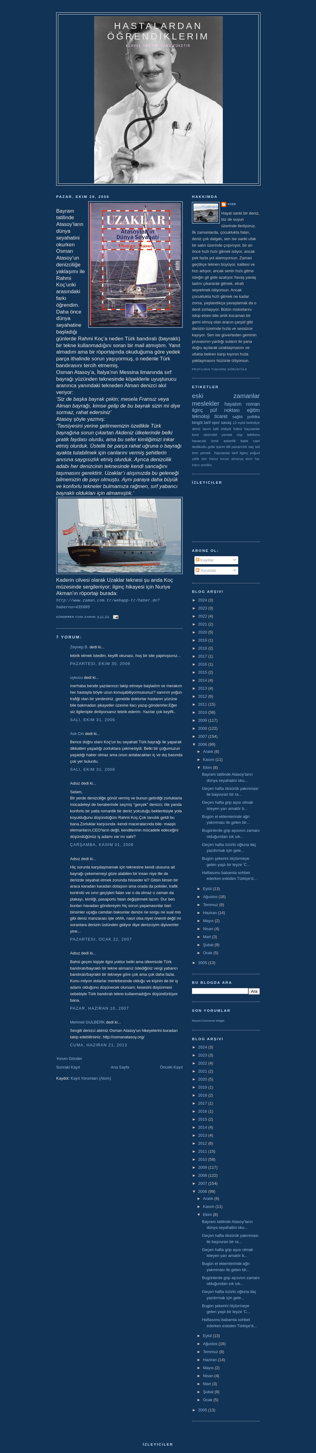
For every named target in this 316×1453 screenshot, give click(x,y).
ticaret (220, 416)
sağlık (237, 416)
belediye (253, 423)
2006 (203, 744)
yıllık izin (199, 459)
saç (251, 447)
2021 (203, 624)
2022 (203, 616)
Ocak (208, 952)
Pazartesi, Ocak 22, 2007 (101, 939)
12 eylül (239, 423)
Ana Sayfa (120, 1067)
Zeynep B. (79, 647)
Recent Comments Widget (208, 1020)
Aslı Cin (77, 733)
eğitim (253, 410)
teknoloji (201, 416)
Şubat (209, 944)
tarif (207, 422)
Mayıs (209, 920)
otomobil (210, 435)
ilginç (197, 410)
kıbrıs (196, 465)
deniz (196, 429)
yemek (227, 435)
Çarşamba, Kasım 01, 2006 (102, 844)
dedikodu (199, 447)
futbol (237, 429)
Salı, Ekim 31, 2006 (92, 719)
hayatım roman (242, 404)
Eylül (208, 888)
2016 (203, 664)
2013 (203, 688)
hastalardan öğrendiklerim (158, 31)
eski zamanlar (226, 395)
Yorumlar (206, 570)
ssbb (231, 204)
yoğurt (255, 453)
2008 (203, 728)
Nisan (208, 928)
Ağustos (211, 896)
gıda (211, 447)
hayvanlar (252, 429)
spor (216, 422)
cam (256, 441)
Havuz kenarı (219, 459)
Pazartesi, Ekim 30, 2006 (100, 663)
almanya (237, 459)
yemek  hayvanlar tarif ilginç (224, 453)
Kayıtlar (205, 560)
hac (257, 459)
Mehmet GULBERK (87, 1022)
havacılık (199, 441)
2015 (203, 672)
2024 (203, 600)
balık (244, 441)
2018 (203, 648)
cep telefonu (248, 435)
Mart (207, 936)
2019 (203, 640)
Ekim (208, 767)
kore (195, 435)
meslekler (205, 403)
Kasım (209, 759)
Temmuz (211, 904)
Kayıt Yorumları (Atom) (91, 1078)
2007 (203, 736)
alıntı (249, 459)
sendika (206, 465)
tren (195, 453)
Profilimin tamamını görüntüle (219, 369)
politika (253, 416)
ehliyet (226, 429)
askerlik (229, 441)
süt (257, 447)
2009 (203, 720)
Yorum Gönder (69, 1058)
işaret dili (223, 447)
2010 (203, 712)
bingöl (197, 422)
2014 (203, 680)
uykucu (76, 677)
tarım (207, 429)
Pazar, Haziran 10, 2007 (99, 1008)
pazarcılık (239, 447)
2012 (203, 696)
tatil (215, 429)
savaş (226, 422)
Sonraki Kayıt (68, 1067)
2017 (203, 656)
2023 (203, 608)
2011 (203, 704)
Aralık (208, 751)
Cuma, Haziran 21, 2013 (98, 1045)
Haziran (210, 912)
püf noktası (225, 410)
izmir (215, 441)
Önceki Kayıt (171, 1067)
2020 (203, 632)
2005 (203, 962)
